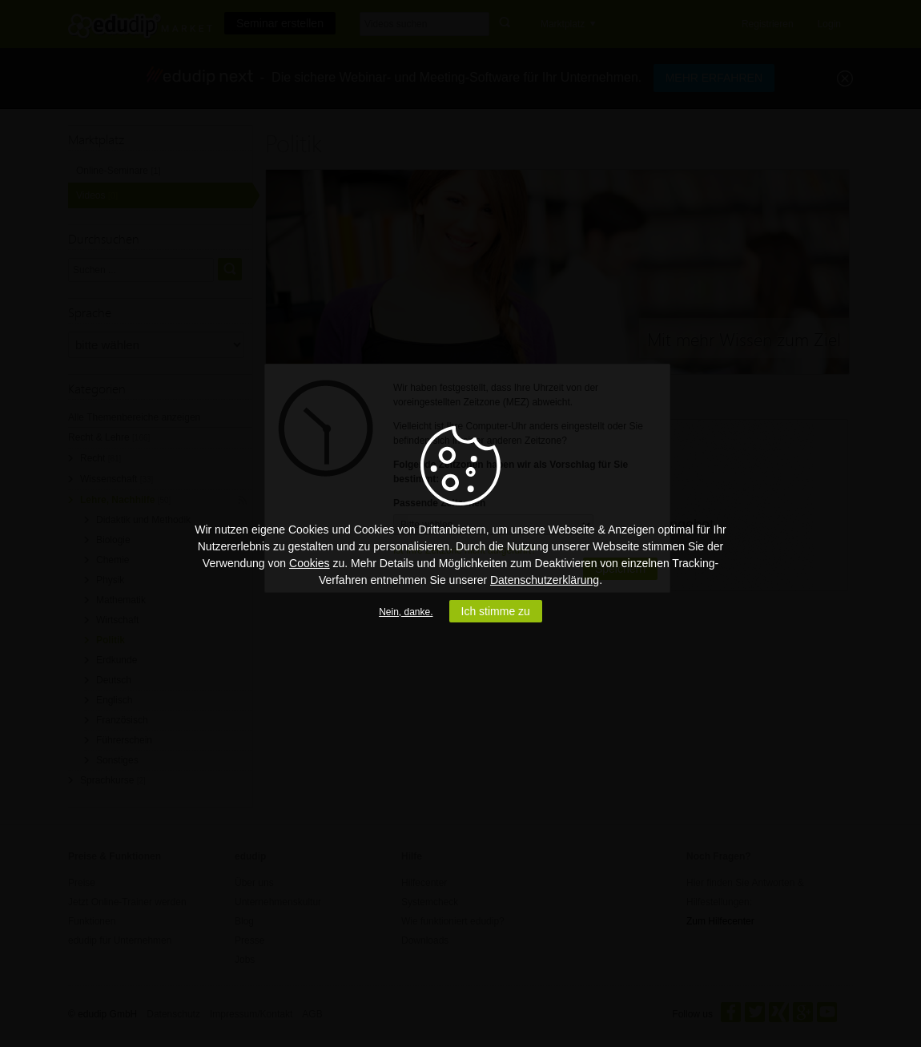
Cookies (309, 563)
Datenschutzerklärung (544, 580)
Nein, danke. (405, 612)
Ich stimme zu (495, 611)
